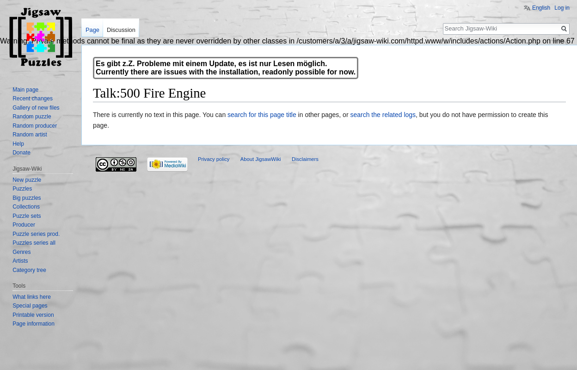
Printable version (33, 315)
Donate (21, 152)
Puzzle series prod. (36, 234)
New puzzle (26, 180)
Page (92, 29)
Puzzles (22, 188)
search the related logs (383, 114)
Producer (23, 225)
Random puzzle (31, 116)
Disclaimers (305, 159)
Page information (33, 324)
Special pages (29, 305)
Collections (26, 207)
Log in (562, 8)
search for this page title (261, 114)
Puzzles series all (33, 243)
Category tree (29, 270)
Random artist (29, 134)
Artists (20, 261)
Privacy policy (213, 159)
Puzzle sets (26, 216)
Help (18, 144)
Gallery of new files (35, 108)
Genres (21, 252)
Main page (25, 89)
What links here (31, 297)
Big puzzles (26, 198)
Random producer (34, 126)
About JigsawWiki (260, 159)
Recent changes (32, 98)
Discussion (121, 29)
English (541, 8)
